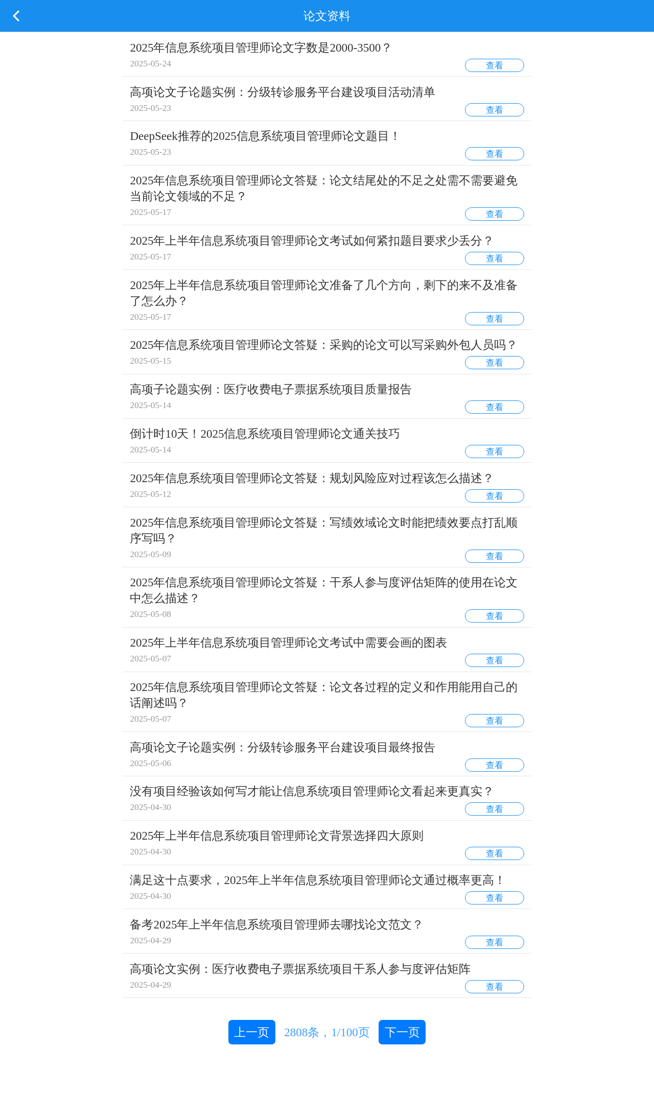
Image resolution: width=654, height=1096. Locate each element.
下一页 (402, 1032)
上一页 (251, 1032)
